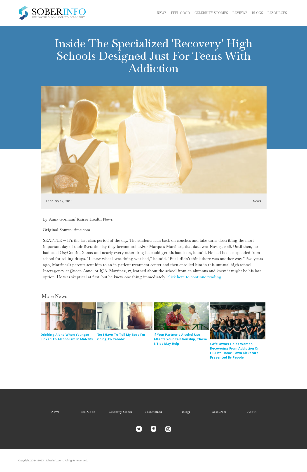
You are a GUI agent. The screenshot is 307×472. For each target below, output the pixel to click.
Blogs (186, 412)
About (251, 412)
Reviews (239, 13)
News (161, 13)
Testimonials (153, 412)
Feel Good (180, 13)
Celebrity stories (211, 13)
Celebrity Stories (121, 412)
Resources (277, 13)
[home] (52, 13)
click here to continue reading (194, 276)
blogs (257, 13)
